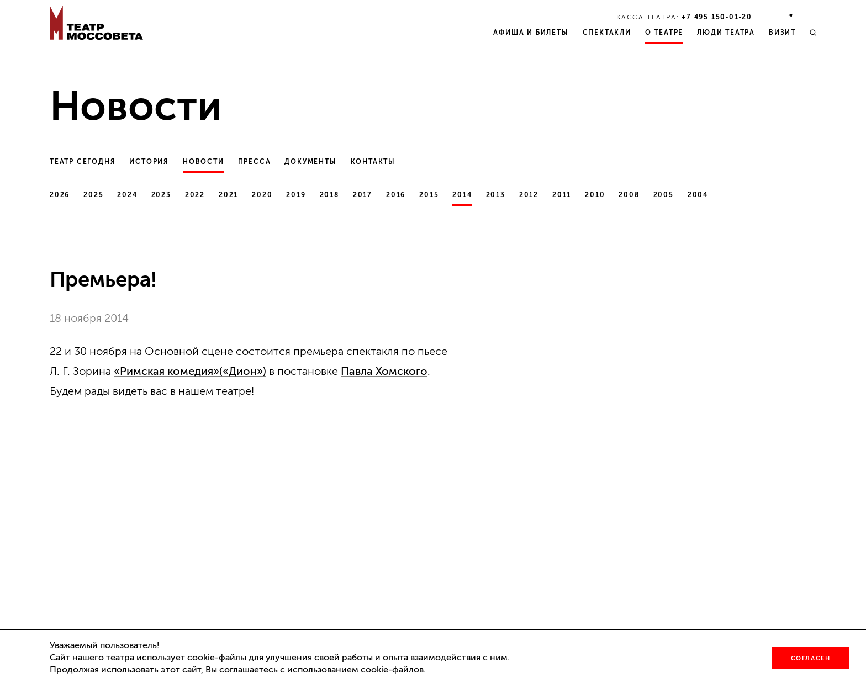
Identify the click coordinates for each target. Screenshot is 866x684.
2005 (663, 195)
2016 (395, 195)
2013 (495, 195)
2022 (195, 195)
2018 (329, 195)
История (149, 162)
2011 (561, 195)
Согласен (811, 658)
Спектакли (607, 32)
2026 (60, 195)
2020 (262, 195)
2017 (362, 195)
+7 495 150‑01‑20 (717, 17)
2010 (595, 195)
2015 (429, 195)
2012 (528, 195)
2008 (629, 195)
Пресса (254, 162)
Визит (782, 32)
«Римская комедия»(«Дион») (190, 371)
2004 (698, 195)
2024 (127, 195)
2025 (93, 195)
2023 (161, 195)
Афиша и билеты (530, 32)
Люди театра (726, 32)
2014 (462, 195)
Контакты (373, 162)
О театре (664, 32)
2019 (295, 195)
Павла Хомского (384, 371)
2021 (228, 195)
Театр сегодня (82, 162)
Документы (310, 162)
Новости (203, 162)
